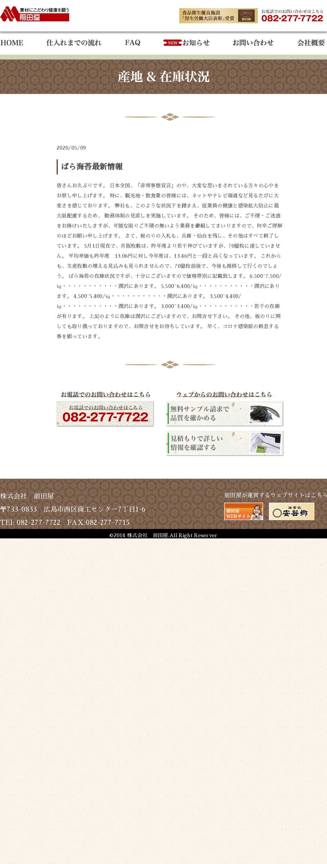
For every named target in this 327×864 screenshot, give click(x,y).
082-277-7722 (38, 522)
